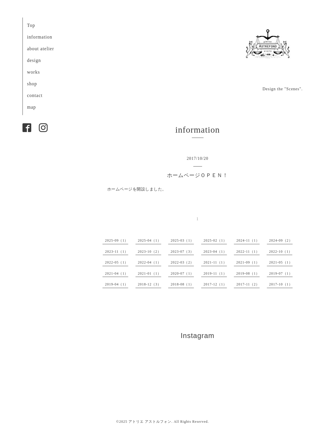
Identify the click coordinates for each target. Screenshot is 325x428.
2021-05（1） (281, 262)
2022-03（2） (182, 262)
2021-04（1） (116, 273)
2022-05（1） (116, 262)
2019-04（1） (116, 284)
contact (35, 95)
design (34, 60)
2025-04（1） (149, 240)
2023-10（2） (149, 251)
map (31, 107)
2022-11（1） (248, 251)
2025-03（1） (182, 240)
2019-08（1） (248, 273)
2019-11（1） (215, 273)
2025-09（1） (116, 240)
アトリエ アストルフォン (149, 422)
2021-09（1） (248, 262)
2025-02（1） (215, 240)
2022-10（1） (280, 251)
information (40, 36)
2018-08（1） (182, 284)
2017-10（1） (281, 284)
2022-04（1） (149, 262)
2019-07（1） (281, 273)
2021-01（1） (149, 273)
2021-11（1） (215, 262)
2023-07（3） (182, 251)
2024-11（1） (248, 240)
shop (32, 83)
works (33, 72)
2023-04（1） (215, 251)
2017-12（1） (215, 284)
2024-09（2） (281, 240)
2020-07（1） (182, 273)
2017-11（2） (248, 284)
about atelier (40, 48)
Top (31, 25)
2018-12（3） (149, 284)
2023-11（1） (116, 251)
